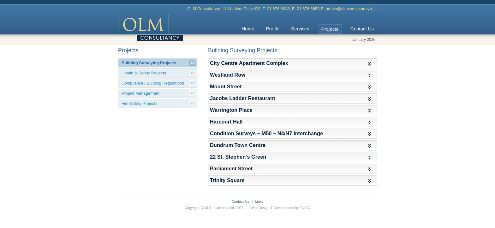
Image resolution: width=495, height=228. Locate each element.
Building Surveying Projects (149, 62)
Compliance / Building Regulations (153, 83)
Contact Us (362, 28)
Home (248, 28)
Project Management (140, 93)
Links (259, 201)
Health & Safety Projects (144, 73)
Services (300, 28)
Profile (273, 28)
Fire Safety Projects (139, 103)
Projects (329, 29)
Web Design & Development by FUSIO (280, 208)
